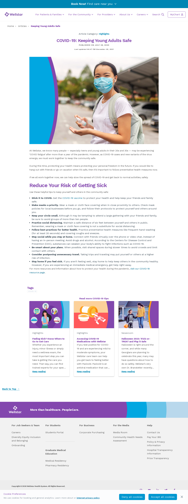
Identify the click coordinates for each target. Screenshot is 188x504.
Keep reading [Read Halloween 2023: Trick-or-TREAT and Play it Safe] (128, 371)
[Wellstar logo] (14, 14)
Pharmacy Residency (57, 465)
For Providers (106, 14)
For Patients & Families (49, 14)
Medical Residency (55, 460)
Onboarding (18, 445)
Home (10, 26)
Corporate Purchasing (91, 432)
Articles (22, 26)
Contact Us (153, 432)
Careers (142, 14)
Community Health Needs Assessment (127, 439)
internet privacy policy (88, 498)
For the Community (80, 14)
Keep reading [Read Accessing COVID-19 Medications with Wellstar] (83, 371)
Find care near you (94, 4)
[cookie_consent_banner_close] (181, 496)
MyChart (176, 14)
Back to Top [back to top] (11, 389)
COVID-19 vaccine (72, 198)
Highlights (104, 33)
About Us (125, 14)
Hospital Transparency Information (160, 452)
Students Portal (54, 432)
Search (158, 14)
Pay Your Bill (154, 437)
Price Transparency (158, 458)
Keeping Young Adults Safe (45, 26)
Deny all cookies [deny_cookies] (132, 496)
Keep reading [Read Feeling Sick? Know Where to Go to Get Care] (39, 371)
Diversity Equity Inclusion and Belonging (26, 439)
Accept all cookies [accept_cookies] (162, 496)
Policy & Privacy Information (156, 443)
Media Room (120, 432)
